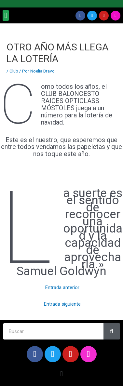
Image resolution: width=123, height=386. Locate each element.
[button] (6, 15)
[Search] (111, 331)
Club (13, 70)
